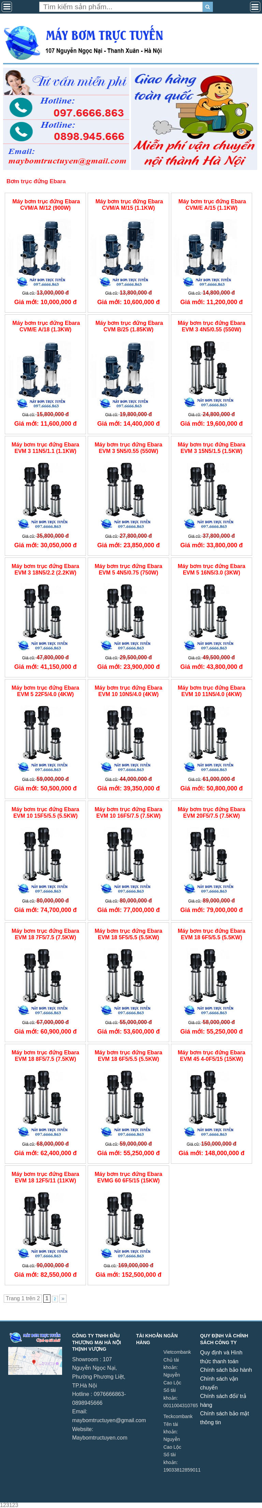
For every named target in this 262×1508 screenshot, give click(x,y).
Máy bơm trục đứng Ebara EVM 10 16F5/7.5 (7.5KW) (128, 812)
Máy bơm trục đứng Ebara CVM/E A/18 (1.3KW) (45, 326)
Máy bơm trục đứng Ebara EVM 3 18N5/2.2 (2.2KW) (45, 569)
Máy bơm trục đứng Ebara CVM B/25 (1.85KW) (128, 326)
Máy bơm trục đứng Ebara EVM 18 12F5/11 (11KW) (45, 1177)
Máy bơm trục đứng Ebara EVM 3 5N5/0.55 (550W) (128, 448)
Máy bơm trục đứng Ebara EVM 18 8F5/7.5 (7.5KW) (45, 1056)
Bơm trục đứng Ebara (36, 181)
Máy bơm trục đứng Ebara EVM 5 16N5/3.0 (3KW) (211, 569)
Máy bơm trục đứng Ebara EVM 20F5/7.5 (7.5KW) (211, 812)
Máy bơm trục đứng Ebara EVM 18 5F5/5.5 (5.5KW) (128, 934)
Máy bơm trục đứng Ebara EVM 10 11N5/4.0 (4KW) (211, 691)
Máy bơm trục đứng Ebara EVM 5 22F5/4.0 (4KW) (45, 691)
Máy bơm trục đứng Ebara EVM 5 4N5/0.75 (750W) (128, 569)
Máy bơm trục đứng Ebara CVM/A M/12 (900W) (45, 205)
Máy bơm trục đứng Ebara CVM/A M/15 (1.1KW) (128, 205)
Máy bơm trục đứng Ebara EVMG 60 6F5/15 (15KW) (128, 1177)
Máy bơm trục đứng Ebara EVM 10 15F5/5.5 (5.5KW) (45, 812)
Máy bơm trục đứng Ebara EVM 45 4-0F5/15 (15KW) (211, 1056)
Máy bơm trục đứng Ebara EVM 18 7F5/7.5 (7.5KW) (45, 934)
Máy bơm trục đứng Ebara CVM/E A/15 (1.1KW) (211, 205)
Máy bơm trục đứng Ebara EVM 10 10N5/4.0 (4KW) (128, 691)
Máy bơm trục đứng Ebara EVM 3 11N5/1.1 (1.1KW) (45, 448)
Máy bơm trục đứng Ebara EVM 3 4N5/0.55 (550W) (211, 326)
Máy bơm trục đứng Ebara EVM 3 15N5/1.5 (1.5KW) (211, 448)
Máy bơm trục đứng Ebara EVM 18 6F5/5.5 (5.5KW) (211, 934)
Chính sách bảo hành (226, 1370)
